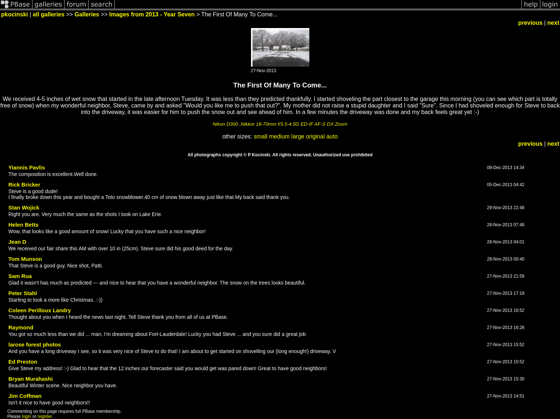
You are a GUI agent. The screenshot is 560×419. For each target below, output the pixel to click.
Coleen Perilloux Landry (39, 310)
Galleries (87, 14)
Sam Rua (20, 276)
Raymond (20, 327)
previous (530, 23)
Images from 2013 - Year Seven (152, 14)
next (553, 23)
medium (279, 136)
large (298, 136)
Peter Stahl (22, 293)
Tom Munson (25, 259)
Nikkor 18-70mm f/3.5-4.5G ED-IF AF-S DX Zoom (294, 124)
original (315, 136)
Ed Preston (22, 362)
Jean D (17, 242)
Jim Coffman (25, 396)
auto (332, 136)
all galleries (48, 14)
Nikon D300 (225, 124)
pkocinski (14, 14)
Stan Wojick (23, 207)
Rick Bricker (24, 184)
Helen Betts (23, 225)
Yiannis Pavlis (26, 167)
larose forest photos (34, 344)
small (260, 136)
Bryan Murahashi (30, 379)
